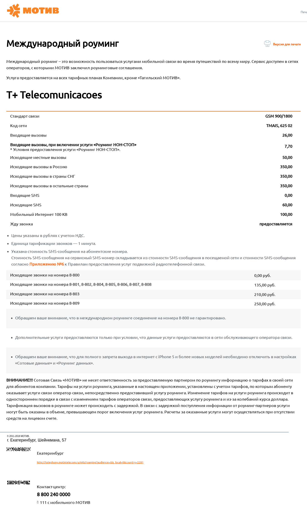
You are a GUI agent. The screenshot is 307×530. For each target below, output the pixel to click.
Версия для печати (282, 44)
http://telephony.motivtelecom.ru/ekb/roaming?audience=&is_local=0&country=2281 (90, 462)
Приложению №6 (46, 264)
